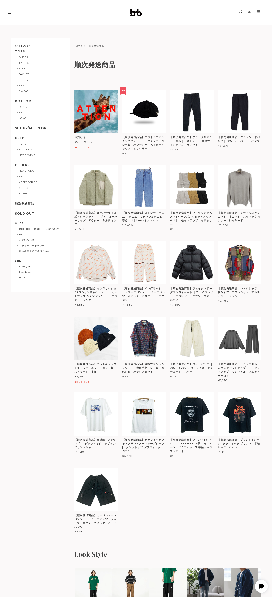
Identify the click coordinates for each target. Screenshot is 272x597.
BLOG (23, 234)
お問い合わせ (26, 240)
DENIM (23, 106)
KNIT (22, 68)
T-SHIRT (24, 79)
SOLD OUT (24, 213)
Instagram (26, 266)
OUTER (23, 57)
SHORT (23, 112)
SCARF (23, 193)
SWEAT (24, 91)
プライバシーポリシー (32, 245)
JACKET (24, 74)
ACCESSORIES (28, 182)
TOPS (20, 51)
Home (78, 45)
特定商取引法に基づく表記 (34, 251)
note (22, 277)
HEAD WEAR (27, 155)
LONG (22, 118)
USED (20, 138)
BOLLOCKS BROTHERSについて (39, 229)
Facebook (25, 271)
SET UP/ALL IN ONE (32, 128)
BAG (22, 176)
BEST (22, 85)
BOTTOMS (24, 101)
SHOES (23, 188)
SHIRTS (24, 62)
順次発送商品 (24, 203)
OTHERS (22, 165)
